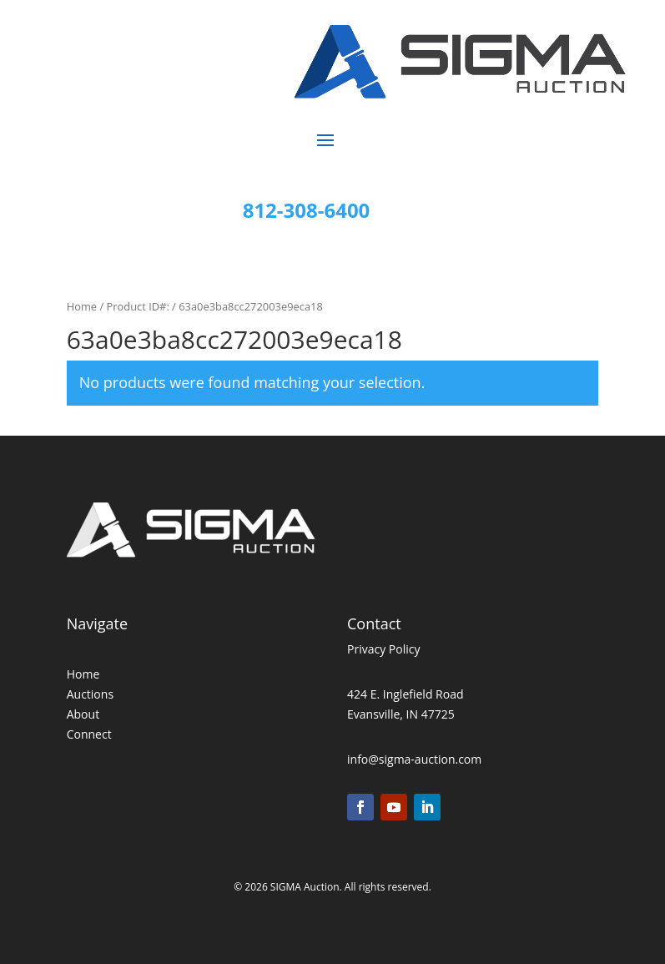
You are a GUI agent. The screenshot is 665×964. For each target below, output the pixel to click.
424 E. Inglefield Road (405, 694)
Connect (89, 734)
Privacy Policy (383, 649)
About (83, 714)
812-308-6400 (306, 210)
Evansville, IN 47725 (401, 714)
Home (82, 306)
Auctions (90, 694)
